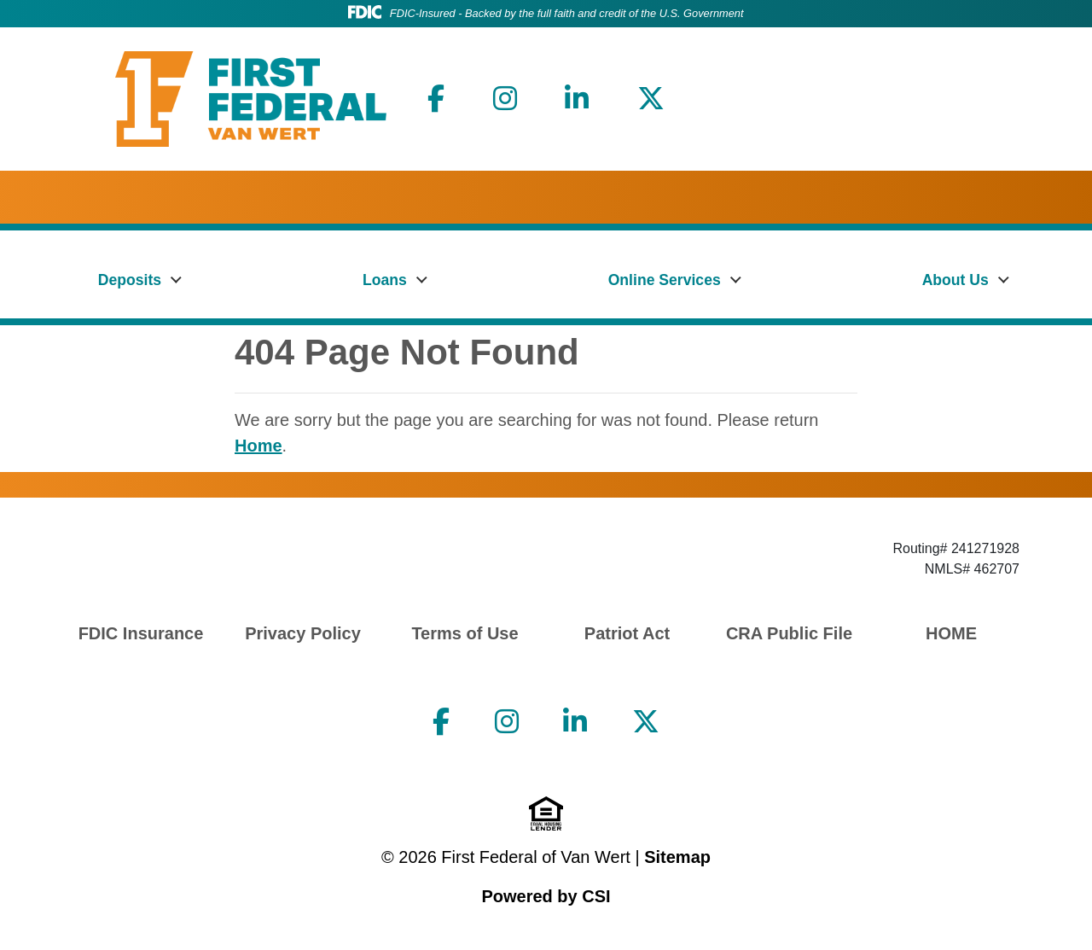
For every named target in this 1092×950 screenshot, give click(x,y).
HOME (951, 633)
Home (258, 445)
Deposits (129, 279)
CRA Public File (789, 633)
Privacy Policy (303, 633)
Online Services (664, 279)
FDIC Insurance (141, 633)
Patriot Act (627, 633)
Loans (385, 279)
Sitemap (677, 857)
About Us (955, 279)
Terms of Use (464, 633)
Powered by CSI (545, 896)
